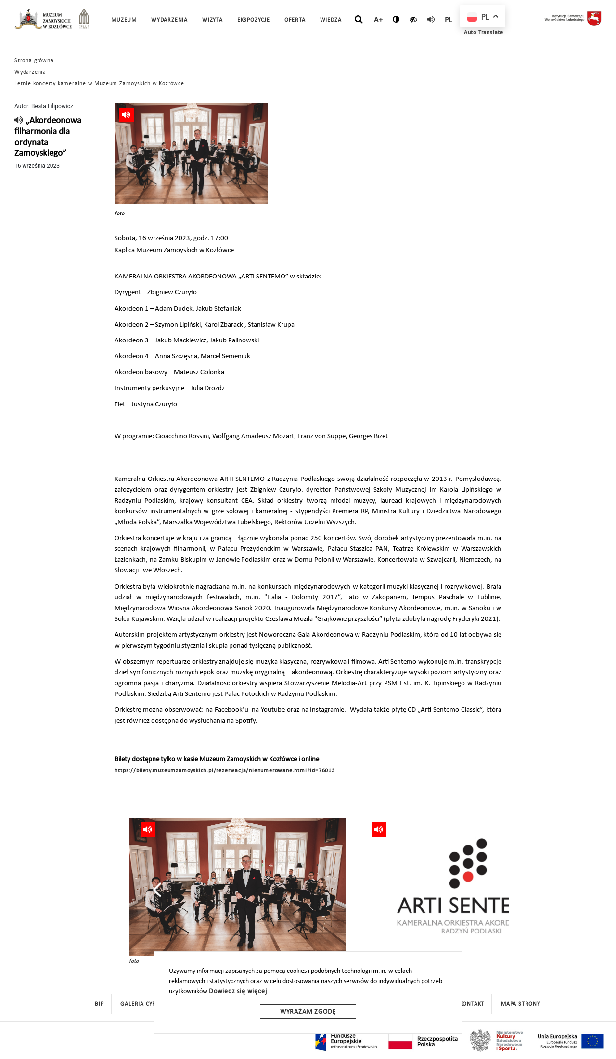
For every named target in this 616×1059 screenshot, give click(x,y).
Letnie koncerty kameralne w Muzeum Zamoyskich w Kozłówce (99, 84)
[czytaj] (414, 19)
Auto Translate (483, 33)
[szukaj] (358, 20)
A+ (378, 20)
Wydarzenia (169, 20)
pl (449, 20)
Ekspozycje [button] (253, 20)
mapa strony (520, 1004)
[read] (431, 19)
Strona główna (33, 60)
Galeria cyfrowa (146, 1004)
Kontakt (472, 1004)
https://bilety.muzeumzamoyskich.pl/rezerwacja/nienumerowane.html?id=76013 (224, 771)
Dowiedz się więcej (238, 991)
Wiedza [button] (331, 20)
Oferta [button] (295, 20)
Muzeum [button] (124, 20)
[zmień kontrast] (396, 19)
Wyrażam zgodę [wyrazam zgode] (308, 1012)
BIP (99, 1004)
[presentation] (157, 889)
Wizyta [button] (212, 20)
